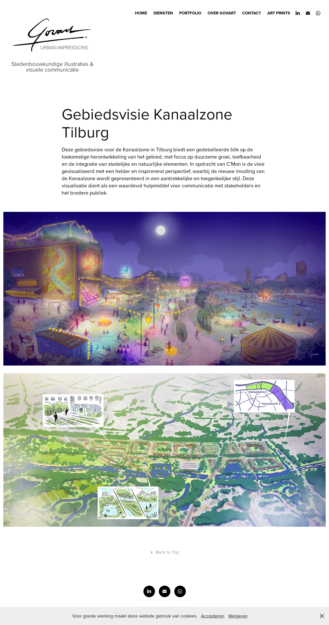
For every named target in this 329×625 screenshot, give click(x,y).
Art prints (278, 13)
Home (141, 13)
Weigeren (238, 616)
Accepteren (212, 616)
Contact (251, 13)
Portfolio (190, 13)
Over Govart (222, 13)
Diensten (163, 13)
